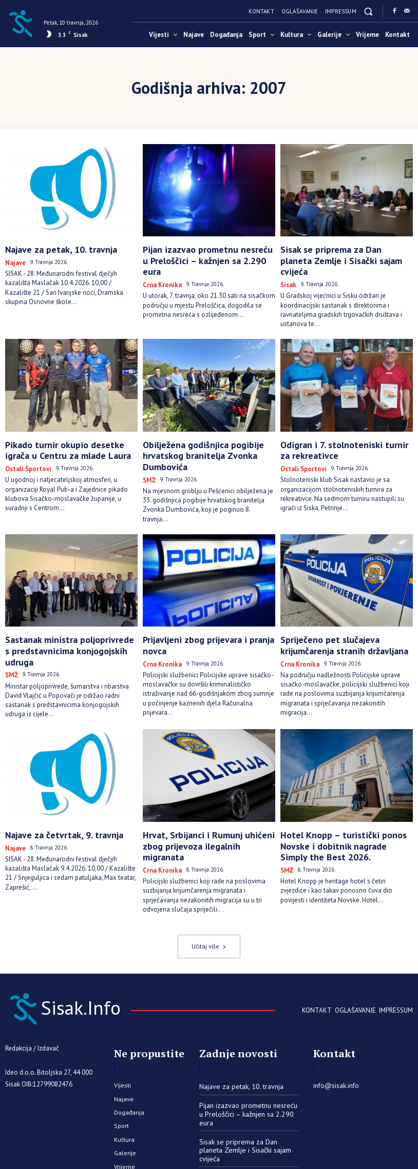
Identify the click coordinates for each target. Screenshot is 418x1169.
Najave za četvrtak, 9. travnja (54, 791)
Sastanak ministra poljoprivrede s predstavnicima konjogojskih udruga (65, 608)
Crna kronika (159, 268)
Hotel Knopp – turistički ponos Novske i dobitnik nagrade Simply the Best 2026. (346, 796)
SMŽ (148, 446)
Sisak (287, 268)
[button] (368, 11)
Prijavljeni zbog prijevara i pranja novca (208, 604)
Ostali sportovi (25, 446)
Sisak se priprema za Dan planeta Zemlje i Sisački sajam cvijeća (336, 252)
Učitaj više (209, 887)
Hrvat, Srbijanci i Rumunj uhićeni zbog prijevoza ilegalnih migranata (205, 796)
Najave (13, 259)
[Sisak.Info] (20, 22)
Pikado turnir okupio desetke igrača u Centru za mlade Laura (67, 430)
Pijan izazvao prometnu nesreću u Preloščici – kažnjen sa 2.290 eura (199, 252)
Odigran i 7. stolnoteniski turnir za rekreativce (337, 430)
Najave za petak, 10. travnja (51, 248)
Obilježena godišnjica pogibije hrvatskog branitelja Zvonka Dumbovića (209, 430)
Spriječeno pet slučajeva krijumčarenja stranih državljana (344, 608)
